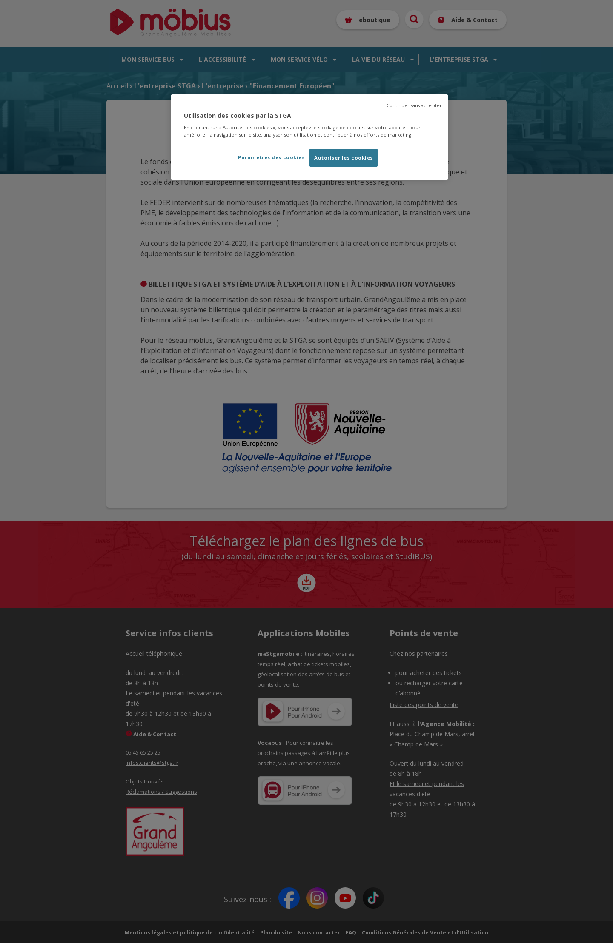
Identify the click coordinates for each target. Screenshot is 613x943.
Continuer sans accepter (414, 105)
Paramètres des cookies (271, 157)
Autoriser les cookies (343, 157)
